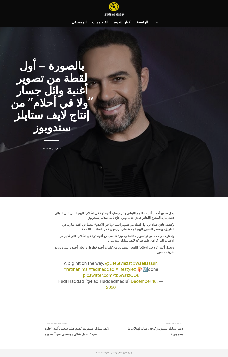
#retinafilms (75, 269)
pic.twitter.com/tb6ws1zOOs (111, 275)
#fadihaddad (101, 269)
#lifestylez (126, 269)
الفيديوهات (100, 22)
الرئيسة (142, 22)
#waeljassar (145, 263)
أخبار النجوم (122, 22)
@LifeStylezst (118, 263)
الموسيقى (79, 22)
